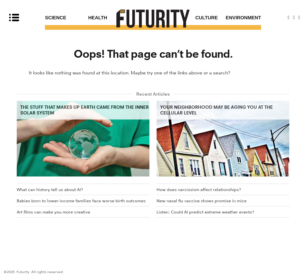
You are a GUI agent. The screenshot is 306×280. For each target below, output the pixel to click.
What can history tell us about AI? (50, 189)
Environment (243, 17)
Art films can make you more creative (53, 212)
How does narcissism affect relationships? (199, 189)
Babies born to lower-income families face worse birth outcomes (81, 200)
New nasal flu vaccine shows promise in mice (201, 200)
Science (55, 17)
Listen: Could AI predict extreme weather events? (205, 212)
